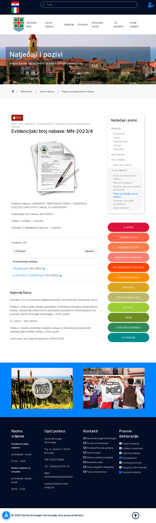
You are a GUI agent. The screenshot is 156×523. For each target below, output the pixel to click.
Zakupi (116, 137)
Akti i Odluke (118, 159)
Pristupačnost (128, 458)
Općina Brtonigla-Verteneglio (99, 438)
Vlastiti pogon (92, 452)
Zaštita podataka (129, 453)
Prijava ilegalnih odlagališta (98, 467)
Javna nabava (49, 24)
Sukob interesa (121, 207)
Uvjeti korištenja (129, 443)
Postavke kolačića (130, 472)
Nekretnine (119, 133)
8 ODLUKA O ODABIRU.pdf (29, 275)
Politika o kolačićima (131, 448)
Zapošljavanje (120, 141)
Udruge (117, 145)
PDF (17, 117)
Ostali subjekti (134, 24)
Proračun (83, 24)
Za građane (118, 24)
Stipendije (118, 149)
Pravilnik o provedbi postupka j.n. (123, 202)
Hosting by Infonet (130, 462)
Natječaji (69, 24)
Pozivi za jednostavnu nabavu (124, 177)
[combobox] (89, 5)
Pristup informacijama (95, 443)
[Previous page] (19, 251)
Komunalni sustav (97, 24)
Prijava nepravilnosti (95, 471)
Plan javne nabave (122, 182)
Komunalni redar (93, 462)
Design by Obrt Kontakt (133, 467)
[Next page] (90, 251)
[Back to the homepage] (18, 24)
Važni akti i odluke (122, 165)
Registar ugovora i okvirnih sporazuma (127, 188)
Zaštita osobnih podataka (98, 457)
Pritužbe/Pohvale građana (98, 448)
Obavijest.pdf (21, 268)
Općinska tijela (31, 24)
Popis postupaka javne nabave (125, 195)
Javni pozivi (117, 154)
